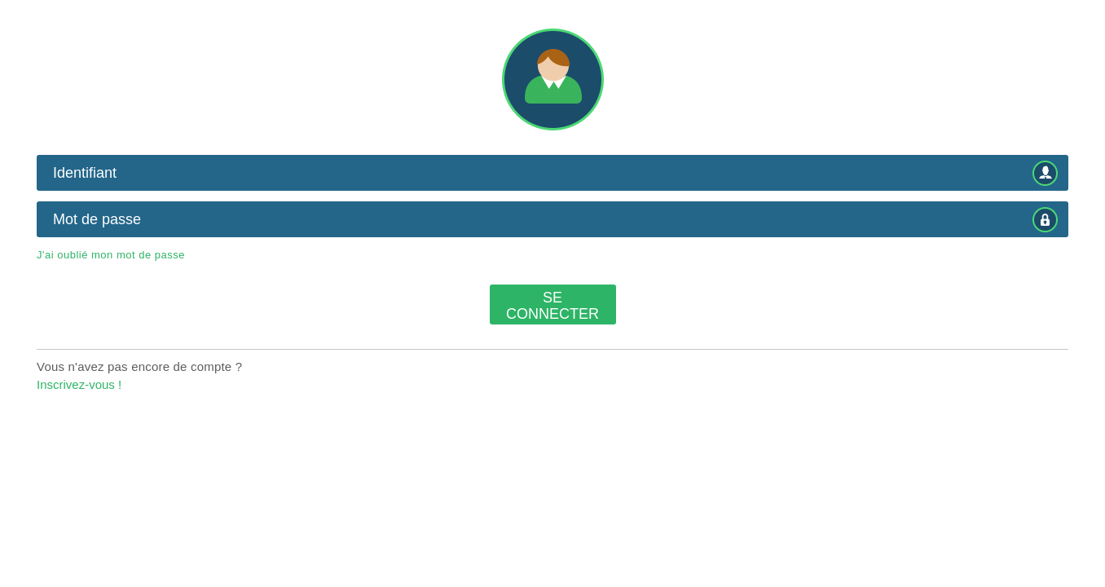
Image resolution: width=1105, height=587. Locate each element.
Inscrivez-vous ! (79, 384)
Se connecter (552, 305)
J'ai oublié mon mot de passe (111, 255)
